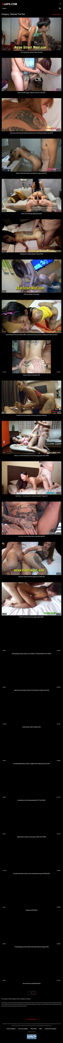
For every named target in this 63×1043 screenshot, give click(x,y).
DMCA (40, 1028)
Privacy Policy (33, 1028)
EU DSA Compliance (11, 1028)
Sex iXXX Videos (31, 1019)
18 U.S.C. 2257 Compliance (50, 1028)
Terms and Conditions (23, 1028)
